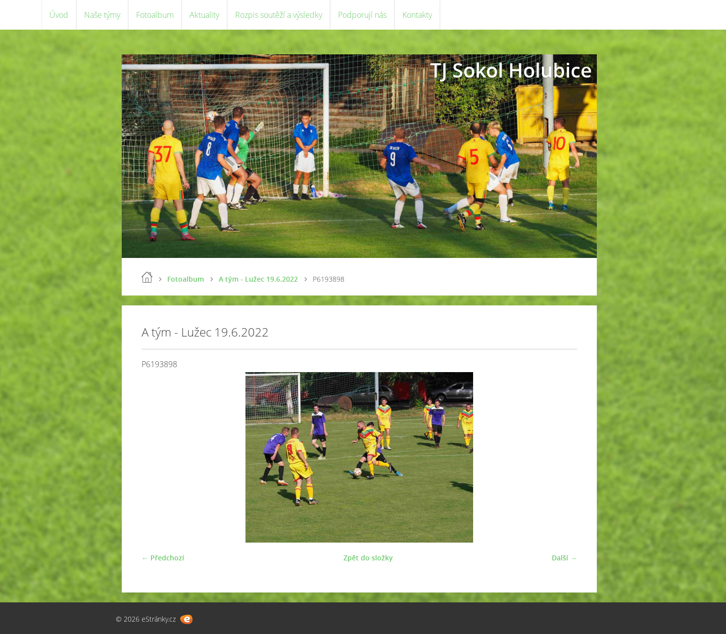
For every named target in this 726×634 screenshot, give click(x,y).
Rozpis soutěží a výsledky (278, 14)
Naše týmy (102, 14)
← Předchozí (163, 557)
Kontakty (417, 14)
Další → (564, 557)
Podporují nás (362, 14)
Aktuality (204, 14)
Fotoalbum (155, 14)
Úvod (58, 14)
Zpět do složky (368, 557)
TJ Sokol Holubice (511, 70)
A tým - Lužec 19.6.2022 (258, 279)
